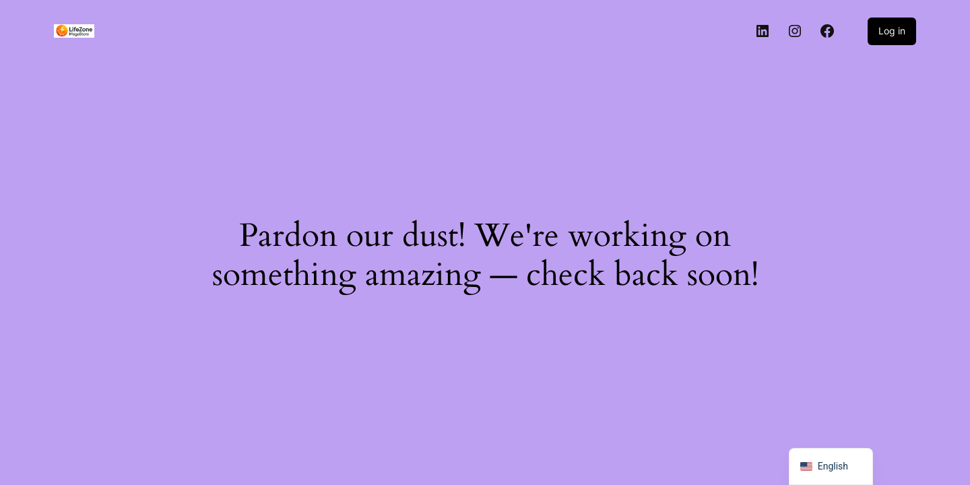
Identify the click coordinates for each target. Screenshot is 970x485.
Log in (891, 30)
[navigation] (831, 466)
